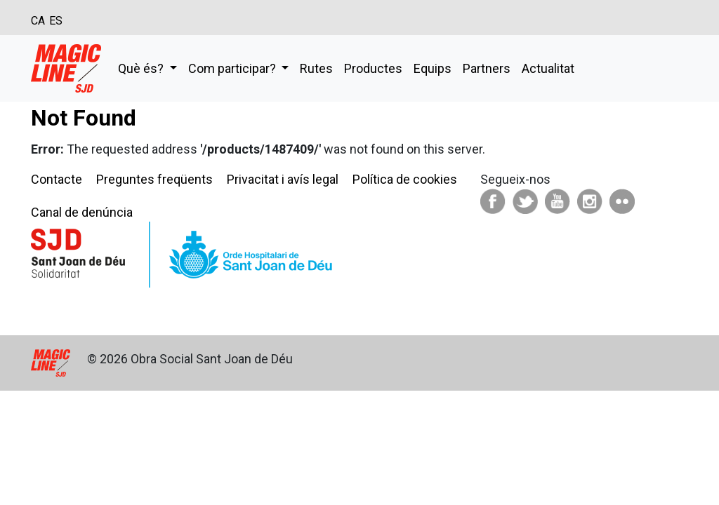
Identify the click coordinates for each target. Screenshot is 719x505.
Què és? (142, 68)
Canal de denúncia (82, 212)
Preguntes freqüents (154, 179)
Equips (432, 68)
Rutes (316, 68)
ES (55, 20)
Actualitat (548, 68)
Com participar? (233, 68)
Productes (373, 68)
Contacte (56, 179)
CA (38, 20)
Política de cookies (404, 179)
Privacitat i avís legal (282, 179)
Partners (486, 68)
